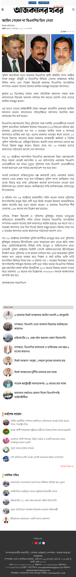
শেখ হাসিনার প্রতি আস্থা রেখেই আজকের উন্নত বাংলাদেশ (37, 457)
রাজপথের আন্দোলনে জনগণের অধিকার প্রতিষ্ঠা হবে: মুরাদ (38, 482)
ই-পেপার (32, 3)
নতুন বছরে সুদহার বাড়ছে (22, 448)
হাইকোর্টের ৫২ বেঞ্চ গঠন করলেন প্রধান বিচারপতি (34, 500)
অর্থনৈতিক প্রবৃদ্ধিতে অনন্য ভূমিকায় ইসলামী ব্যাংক (34, 491)
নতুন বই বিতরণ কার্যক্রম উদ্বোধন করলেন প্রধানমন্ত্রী (34, 509)
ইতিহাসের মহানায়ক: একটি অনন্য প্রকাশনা (30, 518)
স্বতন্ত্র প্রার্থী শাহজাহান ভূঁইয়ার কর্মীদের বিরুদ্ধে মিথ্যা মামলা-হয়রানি (41, 430)
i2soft (63, 573)
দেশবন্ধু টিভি (44, 3)
